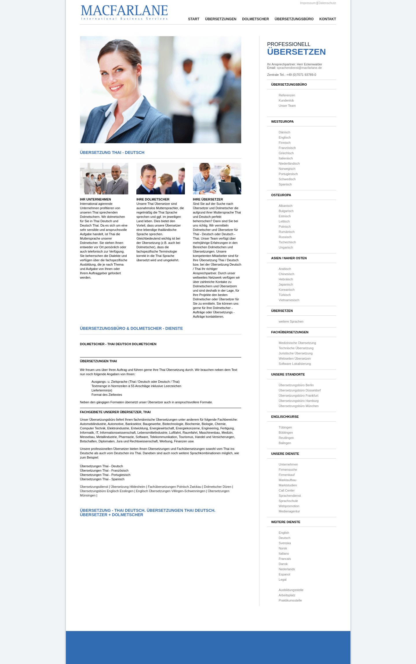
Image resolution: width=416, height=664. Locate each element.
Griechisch (286, 153)
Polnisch (285, 226)
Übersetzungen (220, 19)
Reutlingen (286, 437)
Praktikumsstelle (290, 600)
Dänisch (284, 132)
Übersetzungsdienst (94, 486)
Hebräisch (286, 279)
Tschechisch (287, 242)
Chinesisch (286, 274)
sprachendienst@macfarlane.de (299, 67)
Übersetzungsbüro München (299, 406)
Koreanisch (287, 289)
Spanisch (285, 184)
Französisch (287, 148)
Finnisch (285, 142)
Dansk (283, 564)
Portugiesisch (288, 174)
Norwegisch (287, 168)
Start (193, 19)
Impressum (308, 3)
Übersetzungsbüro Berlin (296, 385)
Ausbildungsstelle (291, 590)
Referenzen (287, 95)
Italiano (284, 553)
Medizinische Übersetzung (297, 343)
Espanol (284, 574)
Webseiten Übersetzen (295, 358)
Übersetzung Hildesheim (128, 486)
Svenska (285, 543)
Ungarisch (286, 247)
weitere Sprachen (291, 321)
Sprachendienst (290, 495)
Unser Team (287, 105)
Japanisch (286, 284)
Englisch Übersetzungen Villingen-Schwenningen (170, 491)
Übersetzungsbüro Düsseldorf (300, 390)
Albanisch (286, 205)
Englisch (285, 137)
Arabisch (285, 269)
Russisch (285, 237)
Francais (285, 558)
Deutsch (284, 538)
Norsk (283, 548)
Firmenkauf (287, 475)
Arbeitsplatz (287, 595)
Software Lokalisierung (295, 363)
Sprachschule (288, 501)
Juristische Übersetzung (296, 353)
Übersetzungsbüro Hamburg (299, 400)
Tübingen (285, 427)
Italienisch (286, 158)
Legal (283, 579)
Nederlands (287, 569)
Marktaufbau (287, 480)
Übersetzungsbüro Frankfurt (298, 395)
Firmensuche (288, 469)
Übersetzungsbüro (294, 19)
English (284, 532)
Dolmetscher (255, 19)
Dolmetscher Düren (217, 486)
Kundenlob (286, 100)
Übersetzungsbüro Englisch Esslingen (107, 491)
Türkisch (285, 295)
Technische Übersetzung (296, 348)
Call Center (287, 490)
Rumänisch (287, 231)
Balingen (285, 443)
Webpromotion (289, 506)
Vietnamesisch (289, 300)
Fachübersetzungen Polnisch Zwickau (174, 486)
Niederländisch (289, 163)
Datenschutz (327, 3)
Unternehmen (288, 464)
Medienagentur (289, 511)
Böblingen (286, 432)
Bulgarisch (286, 211)
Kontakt (327, 19)
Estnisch (285, 216)
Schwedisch (287, 179)
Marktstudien (288, 485)
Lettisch (284, 221)
